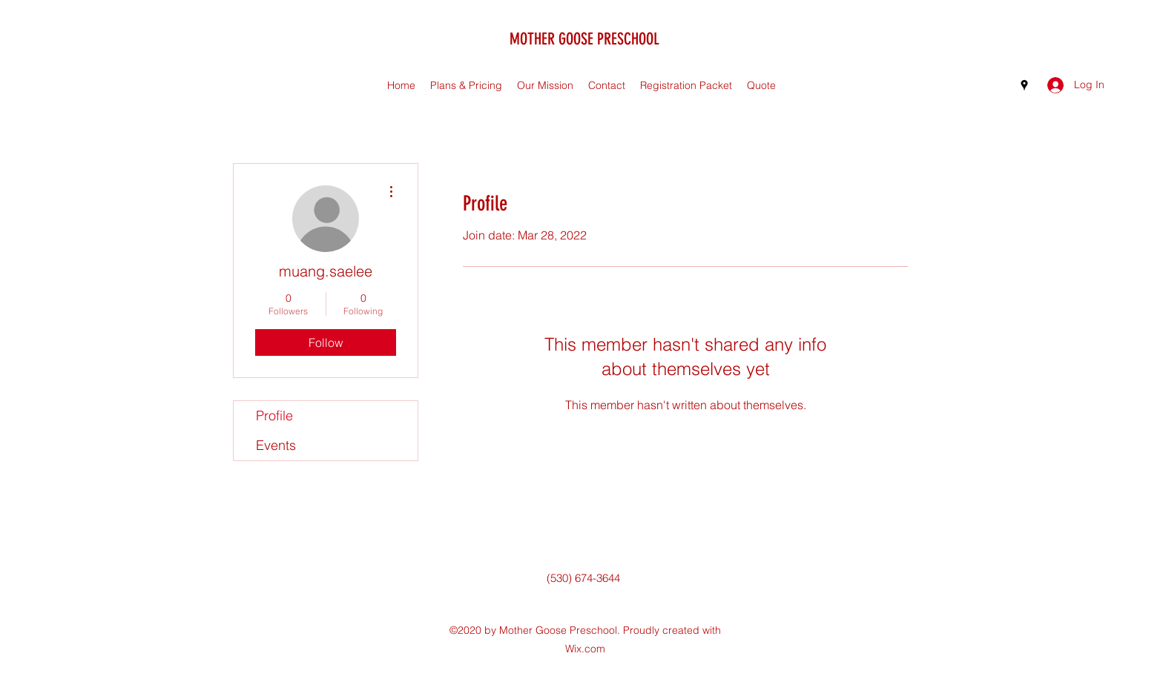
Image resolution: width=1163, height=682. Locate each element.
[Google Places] (1024, 85)
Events (276, 445)
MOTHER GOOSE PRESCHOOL (584, 39)
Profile (274, 415)
